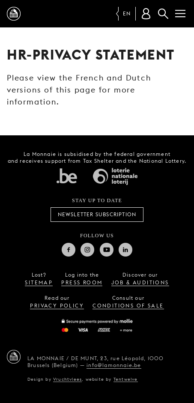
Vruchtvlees (67, 379)
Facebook (68, 250)
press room (81, 282)
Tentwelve (125, 379)
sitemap (39, 282)
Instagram (87, 250)
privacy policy (57, 305)
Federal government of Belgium (67, 175)
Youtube (106, 250)
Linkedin (125, 250)
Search (163, 14)
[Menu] (180, 14)
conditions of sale (128, 305)
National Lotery (115, 176)
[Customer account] (146, 14)
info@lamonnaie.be (114, 365)
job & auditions (140, 282)
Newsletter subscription (97, 214)
